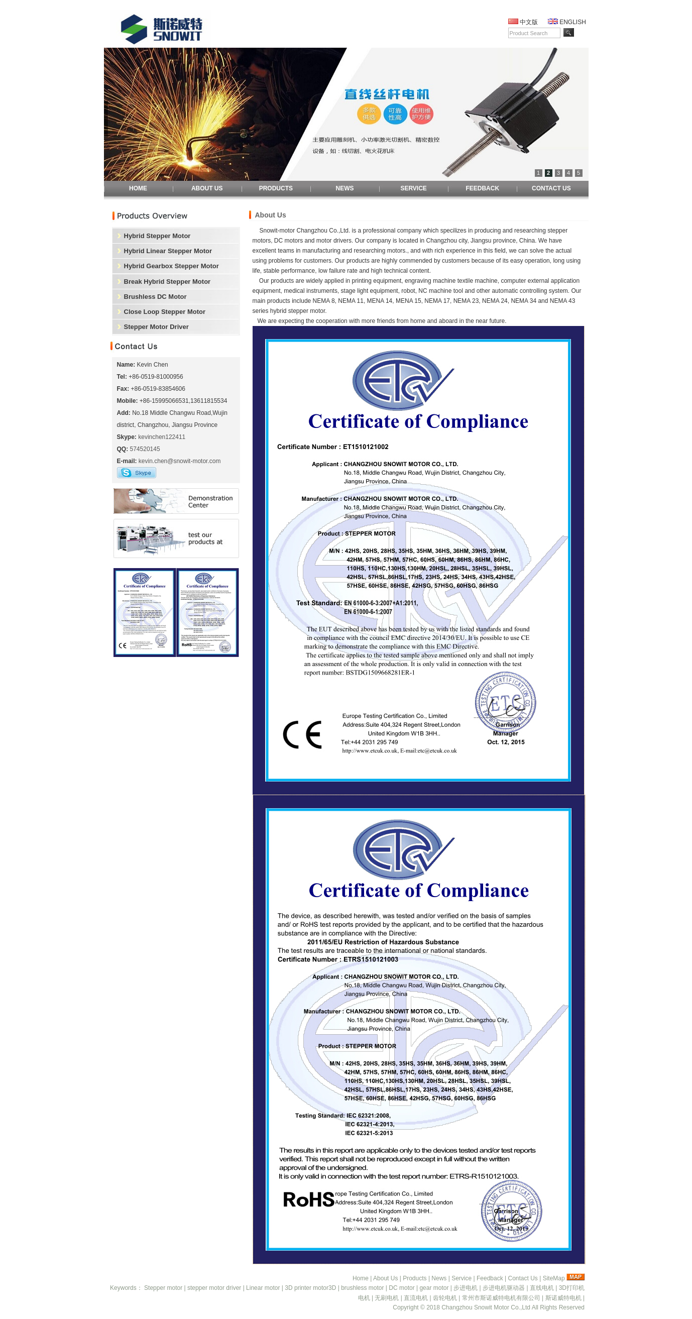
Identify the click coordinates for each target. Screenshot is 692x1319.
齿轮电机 (445, 1297)
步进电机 (465, 1287)
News (438, 1278)
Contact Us (522, 1278)
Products (414, 1278)
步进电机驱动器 (504, 1287)
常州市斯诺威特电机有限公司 (501, 1297)
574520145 (145, 449)
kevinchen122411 (161, 437)
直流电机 (416, 1297)
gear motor (433, 1287)
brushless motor (362, 1287)
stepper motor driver (214, 1287)
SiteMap (554, 1278)
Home (361, 1278)
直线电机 (542, 1287)
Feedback (490, 1278)
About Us (385, 1278)
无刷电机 (387, 1297)
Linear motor (263, 1287)
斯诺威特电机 (563, 1297)
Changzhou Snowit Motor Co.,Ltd (485, 1307)
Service (461, 1278)
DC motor (401, 1287)
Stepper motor (163, 1287)
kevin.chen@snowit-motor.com (180, 461)
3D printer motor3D (310, 1287)
